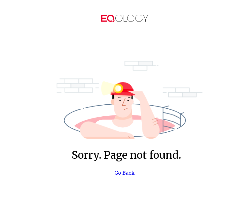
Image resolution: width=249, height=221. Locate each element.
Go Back (124, 173)
